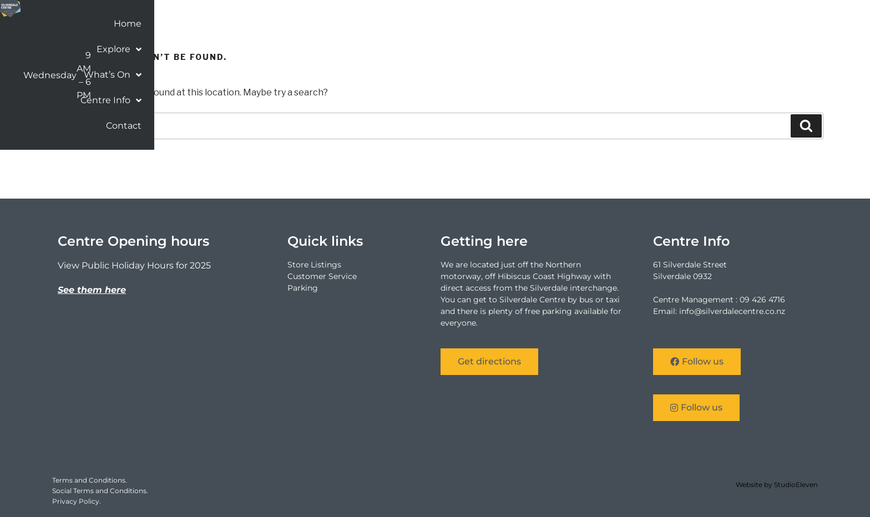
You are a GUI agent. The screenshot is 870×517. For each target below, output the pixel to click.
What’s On (648, 26)
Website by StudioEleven (777, 484)
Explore (580, 26)
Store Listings (314, 265)
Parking (302, 288)
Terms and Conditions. (89, 480)
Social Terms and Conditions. (100, 490)
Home (527, 26)
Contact (789, 26)
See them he (87, 290)
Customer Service (322, 276)
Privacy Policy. (76, 501)
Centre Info (724, 26)
